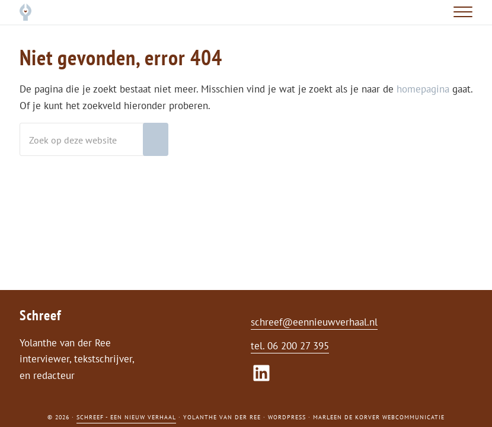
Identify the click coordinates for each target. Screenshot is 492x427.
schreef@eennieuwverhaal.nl (314, 322)
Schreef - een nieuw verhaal (126, 417)
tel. (259, 345)
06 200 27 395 (298, 345)
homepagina (423, 88)
